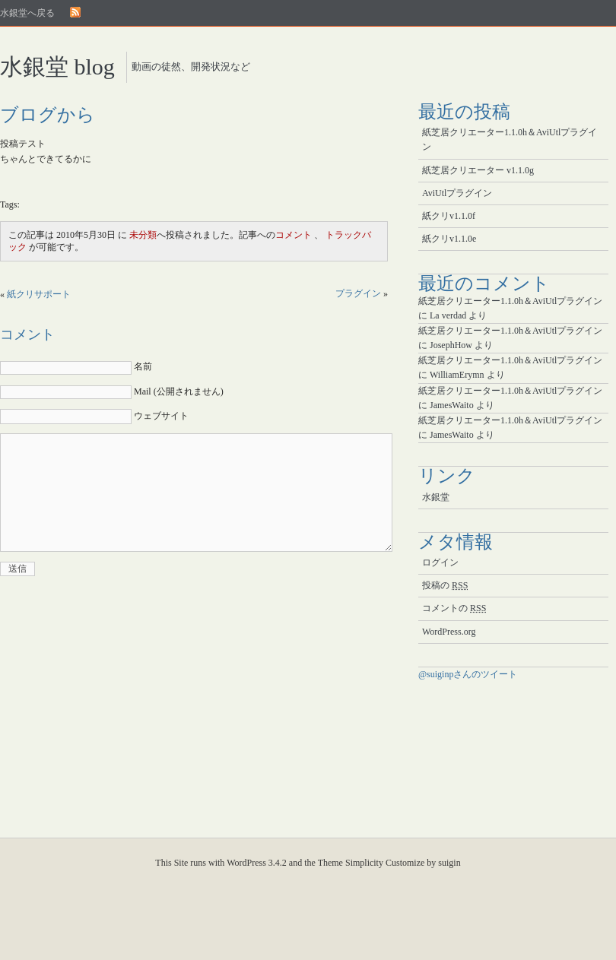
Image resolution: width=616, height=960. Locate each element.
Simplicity (364, 862)
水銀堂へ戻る (27, 13)
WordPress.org (448, 631)
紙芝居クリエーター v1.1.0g (478, 170)
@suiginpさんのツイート (467, 674)
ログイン (440, 562)
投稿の (445, 585)
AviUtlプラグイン (457, 193)
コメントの (454, 608)
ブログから (47, 115)
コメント (293, 235)
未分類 (143, 235)
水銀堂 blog (57, 66)
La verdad (448, 315)
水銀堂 (435, 497)
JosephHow (451, 345)
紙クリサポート (39, 294)
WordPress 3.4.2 (257, 862)
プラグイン (358, 293)
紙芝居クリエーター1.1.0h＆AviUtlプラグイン (509, 139)
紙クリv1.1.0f (448, 216)
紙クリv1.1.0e (449, 238)
